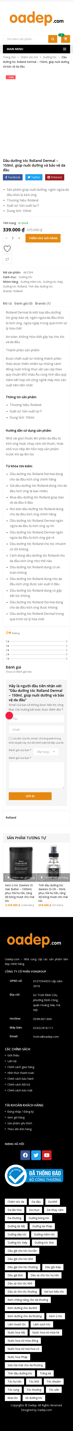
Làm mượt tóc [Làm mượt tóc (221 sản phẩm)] (17, 1324)
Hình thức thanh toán (20, 1073)
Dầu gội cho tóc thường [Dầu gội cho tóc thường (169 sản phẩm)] (23, 1267)
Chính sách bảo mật (20, 1090)
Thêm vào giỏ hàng (43, 238)
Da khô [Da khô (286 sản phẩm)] (52, 1201)
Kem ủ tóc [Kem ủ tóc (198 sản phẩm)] (55, 1316)
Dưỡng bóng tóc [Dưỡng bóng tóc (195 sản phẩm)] (39, 1218)
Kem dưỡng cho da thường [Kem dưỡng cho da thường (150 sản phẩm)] (25, 1316)
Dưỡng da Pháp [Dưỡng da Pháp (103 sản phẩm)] (42, 1226)
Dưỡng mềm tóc (30, 282)
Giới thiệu (13, 1055)
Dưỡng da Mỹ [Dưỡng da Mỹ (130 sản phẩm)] (16, 1226)
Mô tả (7, 303)
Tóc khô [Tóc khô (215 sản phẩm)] (34, 1381)
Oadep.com (44, 1410)
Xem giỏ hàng (16, 1117)
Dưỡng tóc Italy (53, 282)
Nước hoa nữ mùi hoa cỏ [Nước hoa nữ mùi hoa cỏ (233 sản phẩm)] (23, 1349)
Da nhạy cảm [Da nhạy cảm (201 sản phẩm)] (55, 1210)
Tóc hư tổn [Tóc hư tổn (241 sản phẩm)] (14, 1381)
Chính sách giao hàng (20, 1067)
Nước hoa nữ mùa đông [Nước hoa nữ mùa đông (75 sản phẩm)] (23, 1340)
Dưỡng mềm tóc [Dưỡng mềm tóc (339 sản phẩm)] (44, 1234)
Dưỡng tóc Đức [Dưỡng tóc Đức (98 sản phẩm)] (44, 1242)
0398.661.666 (42, 1019)
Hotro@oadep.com (46, 1036)
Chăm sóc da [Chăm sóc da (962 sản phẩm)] (16, 1201)
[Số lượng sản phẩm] (12, 238)
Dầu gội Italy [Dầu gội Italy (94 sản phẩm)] (53, 1267)
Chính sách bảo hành (20, 1078)
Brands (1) (43, 303)
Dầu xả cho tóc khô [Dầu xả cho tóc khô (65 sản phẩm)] (20, 1283)
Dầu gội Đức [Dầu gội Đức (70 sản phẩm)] (15, 1275)
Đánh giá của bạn (20, 750)
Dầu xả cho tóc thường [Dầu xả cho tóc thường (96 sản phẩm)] (22, 1291)
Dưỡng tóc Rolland (15, 286)
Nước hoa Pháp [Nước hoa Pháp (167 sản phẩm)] (17, 1357)
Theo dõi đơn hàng (19, 1129)
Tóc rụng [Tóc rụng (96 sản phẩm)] (13, 1389)
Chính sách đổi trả (18, 1084)
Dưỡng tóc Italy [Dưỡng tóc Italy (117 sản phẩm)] (17, 1242)
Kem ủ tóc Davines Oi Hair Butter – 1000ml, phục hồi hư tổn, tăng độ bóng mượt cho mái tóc (19, 893)
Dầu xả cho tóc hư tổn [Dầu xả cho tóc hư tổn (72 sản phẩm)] (45, 1275)
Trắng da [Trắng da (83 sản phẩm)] (45, 1373)
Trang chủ (9, 57)
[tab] (7, 304)
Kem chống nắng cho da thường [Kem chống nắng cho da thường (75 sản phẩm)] (28, 1300)
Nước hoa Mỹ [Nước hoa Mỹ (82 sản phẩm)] (16, 1332)
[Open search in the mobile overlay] (30, 39)
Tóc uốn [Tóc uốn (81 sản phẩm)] (54, 1389)
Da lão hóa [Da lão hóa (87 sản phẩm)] (15, 1210)
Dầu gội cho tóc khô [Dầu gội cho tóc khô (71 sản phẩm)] (20, 1259)
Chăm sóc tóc (29, 57)
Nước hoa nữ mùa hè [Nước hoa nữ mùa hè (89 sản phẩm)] (45, 1332)
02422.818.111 (43, 1028)
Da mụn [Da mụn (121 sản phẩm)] (34, 1210)
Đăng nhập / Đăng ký (20, 1111)
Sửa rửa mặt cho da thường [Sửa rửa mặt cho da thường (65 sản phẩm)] (25, 1365)
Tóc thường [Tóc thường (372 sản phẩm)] (33, 1389)
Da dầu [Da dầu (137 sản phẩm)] (36, 1201)
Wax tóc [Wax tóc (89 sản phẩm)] (13, 1398)
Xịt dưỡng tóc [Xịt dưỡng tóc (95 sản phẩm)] (33, 1398)
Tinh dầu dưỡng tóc (40, 286)
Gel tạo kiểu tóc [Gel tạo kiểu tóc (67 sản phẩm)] (54, 1291)
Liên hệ (12, 1061)
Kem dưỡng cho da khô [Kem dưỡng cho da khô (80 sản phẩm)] (22, 1308)
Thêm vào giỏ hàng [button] (23, 877)
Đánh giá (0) (23, 303)
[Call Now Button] (9, 715)
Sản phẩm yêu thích (19, 1123)
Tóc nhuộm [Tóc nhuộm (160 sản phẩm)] (54, 1381)
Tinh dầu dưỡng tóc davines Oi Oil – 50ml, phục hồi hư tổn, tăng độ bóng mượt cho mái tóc (53, 893)
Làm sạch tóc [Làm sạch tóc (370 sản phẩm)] (41, 1324)
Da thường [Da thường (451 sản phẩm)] (14, 1218)
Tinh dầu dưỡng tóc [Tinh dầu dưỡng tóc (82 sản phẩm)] (20, 1373)
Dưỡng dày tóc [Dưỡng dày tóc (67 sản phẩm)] (17, 1234)
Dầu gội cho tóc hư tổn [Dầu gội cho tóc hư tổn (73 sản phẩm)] (22, 1251)
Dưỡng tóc (50, 57)
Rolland (32, 200)
